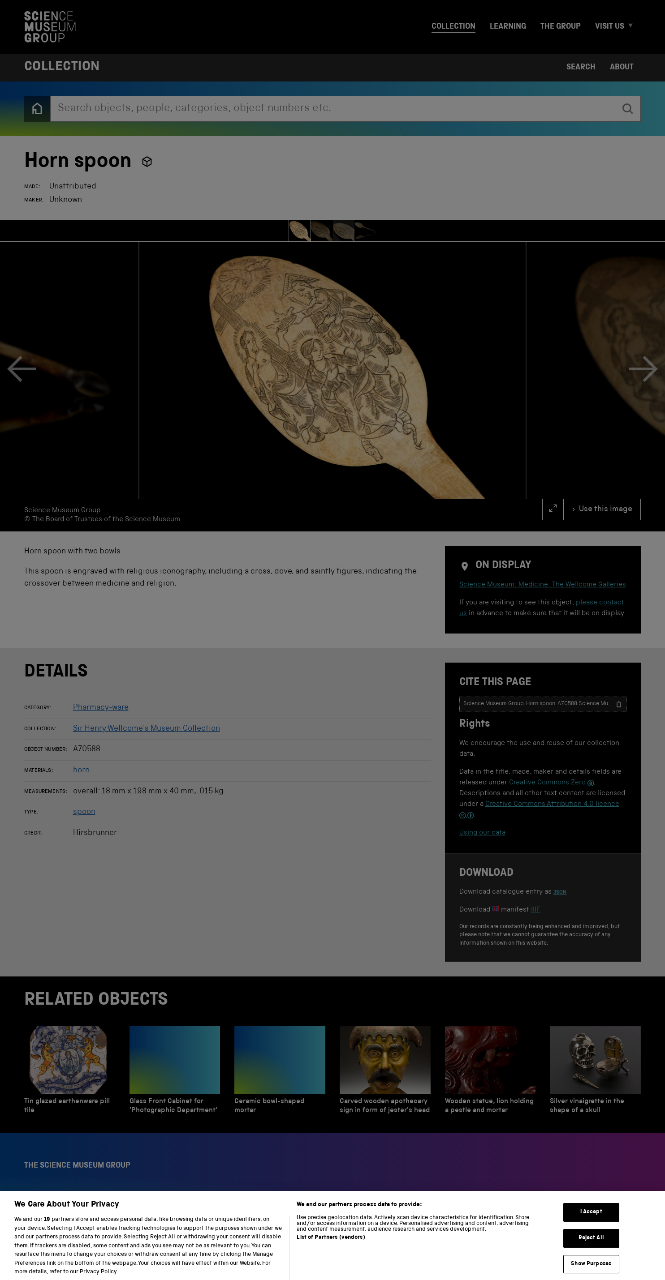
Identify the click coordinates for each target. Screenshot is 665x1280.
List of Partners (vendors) (331, 1246)
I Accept (591, 1221)
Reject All (591, 1247)
